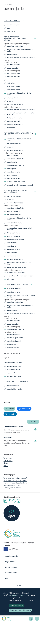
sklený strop (9, 101)
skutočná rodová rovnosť (14, 182)
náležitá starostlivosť (12, 87)
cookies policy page (16, 595)
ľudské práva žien (11, 68)
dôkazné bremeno (12, 21)
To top (18, 586)
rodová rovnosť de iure (13, 46)
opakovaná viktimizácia (13, 125)
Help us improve (11, 516)
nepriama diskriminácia (13, 105)
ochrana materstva (13, 362)
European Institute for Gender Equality (6, 619)
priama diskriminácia (12, 98)
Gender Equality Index (12, 485)
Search (31, 619)
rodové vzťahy (10, 162)
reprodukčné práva (12, 335)
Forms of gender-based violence (15, 483)
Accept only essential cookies (20, 610)
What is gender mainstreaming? (15, 478)
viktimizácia (9, 32)
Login (7, 578)
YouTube (9, 501)
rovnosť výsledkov (12, 156)
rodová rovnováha (12, 90)
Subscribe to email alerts (13, 427)
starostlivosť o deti (12, 370)
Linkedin (5, 501)
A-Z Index (8, 4)
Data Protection (11, 567)
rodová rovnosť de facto (14, 159)
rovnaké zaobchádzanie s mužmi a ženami (17, 93)
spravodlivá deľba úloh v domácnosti (18, 185)
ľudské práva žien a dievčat (16, 284)
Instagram (18, 501)
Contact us (8, 437)
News (6, 463)
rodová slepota (10, 54)
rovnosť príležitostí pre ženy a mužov (18, 134)
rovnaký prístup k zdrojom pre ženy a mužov (18, 50)
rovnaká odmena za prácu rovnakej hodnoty (17, 228)
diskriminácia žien (11, 386)
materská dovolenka (12, 373)
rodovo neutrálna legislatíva (15, 268)
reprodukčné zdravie (12, 341)
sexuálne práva (10, 344)
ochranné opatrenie (12, 25)
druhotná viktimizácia (13, 118)
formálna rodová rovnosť (14, 166)
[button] (9, 409)
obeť (7, 28)
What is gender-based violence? (15, 480)
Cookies (34, 422)
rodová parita (10, 169)
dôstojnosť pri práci (12, 233)
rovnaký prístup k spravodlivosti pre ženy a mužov (16, 38)
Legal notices (10, 562)
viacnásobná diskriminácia (16, 382)
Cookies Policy (11, 573)
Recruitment (8, 460)
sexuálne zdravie (11, 348)
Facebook (14, 501)
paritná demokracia (12, 179)
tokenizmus (9, 279)
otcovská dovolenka (12, 376)
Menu (37, 619)
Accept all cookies (16, 605)
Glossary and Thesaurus (12, 488)
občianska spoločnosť (13, 338)
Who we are (8, 458)
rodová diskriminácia (13, 223)
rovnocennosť (10, 175)
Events (6, 465)
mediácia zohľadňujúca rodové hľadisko (19, 58)
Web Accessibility (12, 556)
